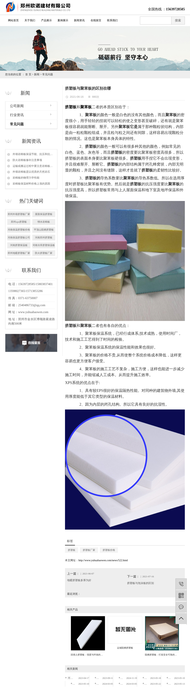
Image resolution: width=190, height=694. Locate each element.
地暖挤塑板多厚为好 (79, 580)
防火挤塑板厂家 (43, 253)
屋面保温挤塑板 (43, 214)
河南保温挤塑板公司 (19, 237)
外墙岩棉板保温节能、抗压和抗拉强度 (33, 154)
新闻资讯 (79, 20)
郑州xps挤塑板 (19, 221)
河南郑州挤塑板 (43, 237)
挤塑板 (71, 550)
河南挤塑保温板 (19, 245)
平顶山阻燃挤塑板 (44, 229)
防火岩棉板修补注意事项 (27, 160)
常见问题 (47, 74)
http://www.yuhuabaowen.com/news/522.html (103, 560)
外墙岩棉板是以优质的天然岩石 (31, 171)
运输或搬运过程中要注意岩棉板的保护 (33, 166)
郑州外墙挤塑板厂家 (19, 214)
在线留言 (96, 20)
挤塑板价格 (109, 550)
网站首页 (13, 20)
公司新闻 (17, 106)
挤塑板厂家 (89, 550)
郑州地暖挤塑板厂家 (19, 253)
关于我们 (29, 20)
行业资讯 (17, 115)
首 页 (28, 74)
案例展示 (63, 20)
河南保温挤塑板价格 (19, 229)
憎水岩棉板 (43, 221)
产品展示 (46, 20)
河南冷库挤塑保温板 (43, 245)
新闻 (36, 74)
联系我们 (112, 20)
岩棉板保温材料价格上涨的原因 (31, 183)
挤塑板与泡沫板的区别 (140, 583)
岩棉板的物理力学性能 (25, 177)
